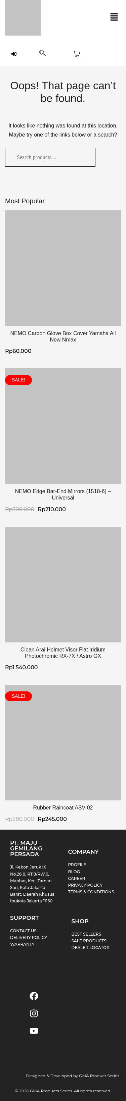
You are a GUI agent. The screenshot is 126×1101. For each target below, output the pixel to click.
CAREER (76, 878)
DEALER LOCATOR (91, 947)
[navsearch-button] (42, 54)
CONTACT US (23, 930)
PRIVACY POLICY (85, 885)
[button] (114, 17)
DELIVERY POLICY (28, 937)
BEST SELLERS (86, 934)
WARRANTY (22, 944)
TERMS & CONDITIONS (91, 891)
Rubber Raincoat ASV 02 (63, 807)
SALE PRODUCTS (89, 940)
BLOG (74, 871)
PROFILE (77, 864)
